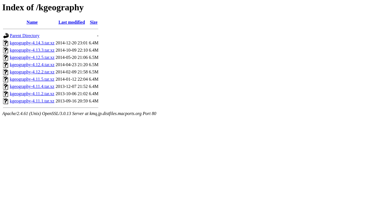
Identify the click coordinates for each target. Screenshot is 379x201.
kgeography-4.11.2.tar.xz (32, 93)
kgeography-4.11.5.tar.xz (32, 79)
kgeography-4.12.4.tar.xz (32, 64)
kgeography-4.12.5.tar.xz (32, 57)
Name (32, 22)
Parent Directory (24, 35)
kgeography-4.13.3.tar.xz (32, 50)
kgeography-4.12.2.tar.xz (32, 72)
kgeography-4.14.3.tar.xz (32, 42)
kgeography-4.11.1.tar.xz (32, 101)
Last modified (71, 22)
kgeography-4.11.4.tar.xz (32, 86)
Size (94, 22)
